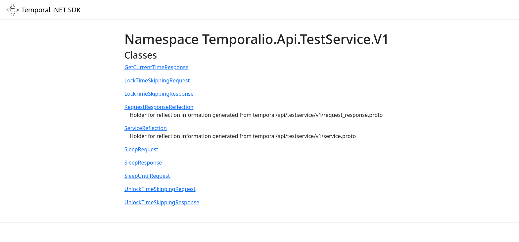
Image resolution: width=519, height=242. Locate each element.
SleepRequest (141, 149)
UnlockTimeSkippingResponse (161, 202)
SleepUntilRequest (147, 175)
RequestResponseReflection (159, 107)
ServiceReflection (145, 128)
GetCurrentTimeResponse (156, 67)
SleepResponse (143, 162)
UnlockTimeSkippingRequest (160, 189)
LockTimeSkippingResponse (159, 93)
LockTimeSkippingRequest (157, 80)
